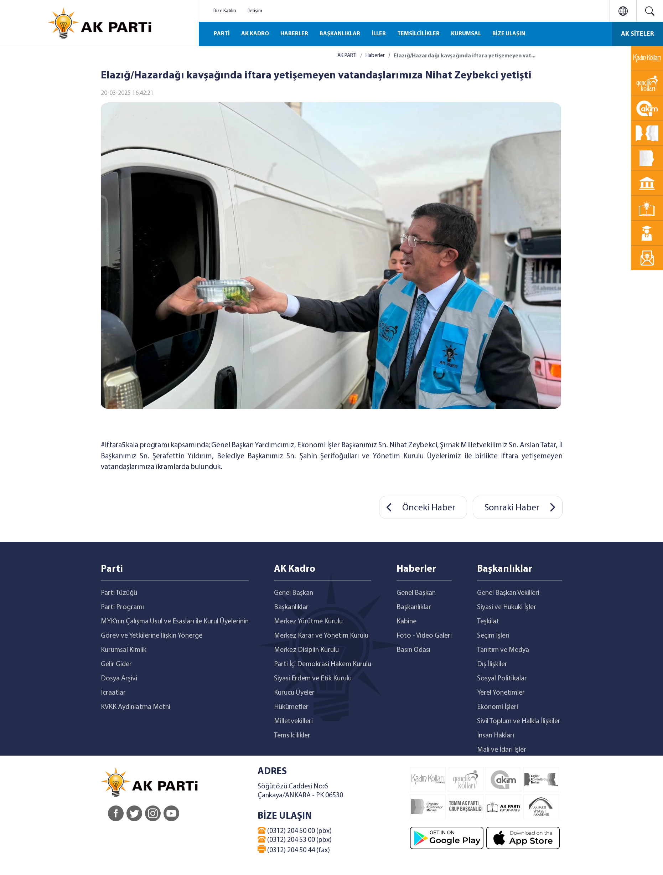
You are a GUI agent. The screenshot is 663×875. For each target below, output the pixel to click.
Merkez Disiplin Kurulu (306, 650)
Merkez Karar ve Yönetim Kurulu (321, 635)
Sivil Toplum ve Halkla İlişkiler (518, 721)
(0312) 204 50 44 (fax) (294, 849)
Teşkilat (488, 621)
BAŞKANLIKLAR (340, 34)
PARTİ (222, 34)
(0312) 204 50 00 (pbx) (295, 831)
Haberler (375, 55)
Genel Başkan (293, 593)
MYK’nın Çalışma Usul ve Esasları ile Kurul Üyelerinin (175, 621)
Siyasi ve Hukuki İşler (506, 607)
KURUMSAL (466, 34)
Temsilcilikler (292, 735)
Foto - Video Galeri (424, 635)
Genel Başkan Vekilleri (508, 593)
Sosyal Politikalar (502, 678)
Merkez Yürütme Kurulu (308, 621)
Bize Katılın (224, 11)
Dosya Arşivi (119, 678)
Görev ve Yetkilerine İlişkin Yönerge (151, 635)
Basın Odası (413, 650)
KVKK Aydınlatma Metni (135, 707)
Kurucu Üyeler (294, 692)
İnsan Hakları (495, 735)
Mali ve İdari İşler (501, 749)
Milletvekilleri (293, 721)
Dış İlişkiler (492, 664)
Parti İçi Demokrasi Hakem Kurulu (322, 664)
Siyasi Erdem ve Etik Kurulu (313, 678)
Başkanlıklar (291, 607)
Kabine (406, 621)
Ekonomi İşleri (497, 707)
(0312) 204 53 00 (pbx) (295, 840)
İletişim (255, 11)
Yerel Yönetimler (501, 692)
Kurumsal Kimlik (123, 650)
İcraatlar (113, 692)
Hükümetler (291, 707)
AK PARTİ (347, 55)
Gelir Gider (116, 664)
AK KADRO (255, 34)
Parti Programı (122, 607)
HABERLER (294, 34)
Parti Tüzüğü (119, 593)
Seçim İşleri (493, 635)
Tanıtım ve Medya (503, 650)
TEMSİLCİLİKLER (418, 34)
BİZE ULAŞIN (508, 34)
